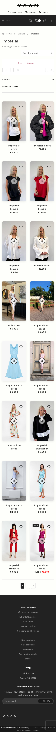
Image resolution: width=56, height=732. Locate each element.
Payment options (28, 626)
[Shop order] (37, 53)
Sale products (28, 644)
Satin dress (14, 325)
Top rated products (28, 654)
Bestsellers (28, 649)
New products (28, 640)
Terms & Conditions (8, 728)
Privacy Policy (24, 728)
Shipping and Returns (28, 631)
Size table (28, 621)
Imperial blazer (42, 265)
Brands (28, 658)
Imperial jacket (42, 145)
